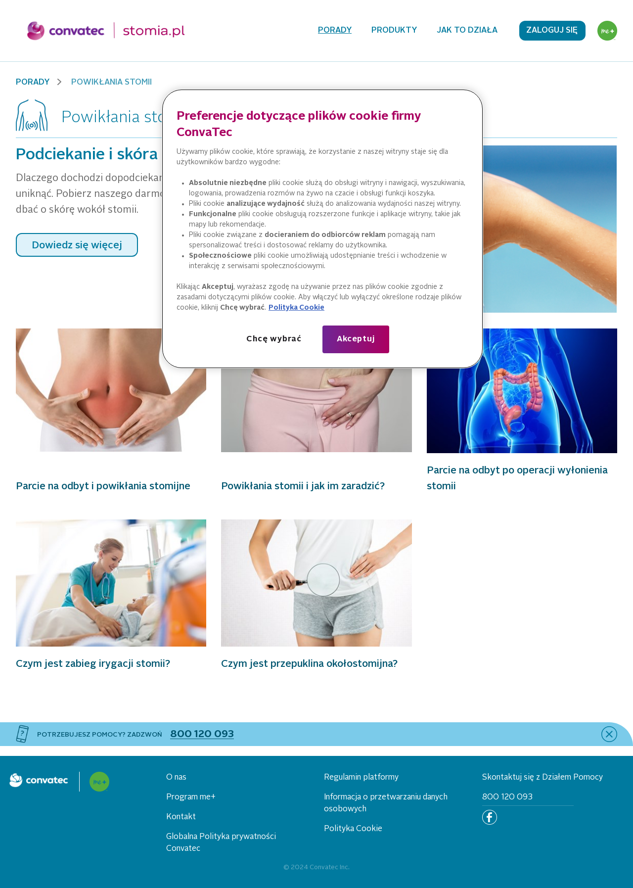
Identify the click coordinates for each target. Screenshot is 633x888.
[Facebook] (489, 817)
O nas (176, 778)
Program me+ (191, 797)
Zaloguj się (552, 31)
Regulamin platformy (361, 778)
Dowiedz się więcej (77, 246)
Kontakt (181, 817)
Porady (335, 31)
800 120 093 (507, 797)
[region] (322, 229)
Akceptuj (355, 339)
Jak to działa (467, 31)
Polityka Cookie (353, 829)
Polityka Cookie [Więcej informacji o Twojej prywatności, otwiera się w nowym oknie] (296, 307)
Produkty (394, 31)
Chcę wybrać (274, 339)
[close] (609, 734)
